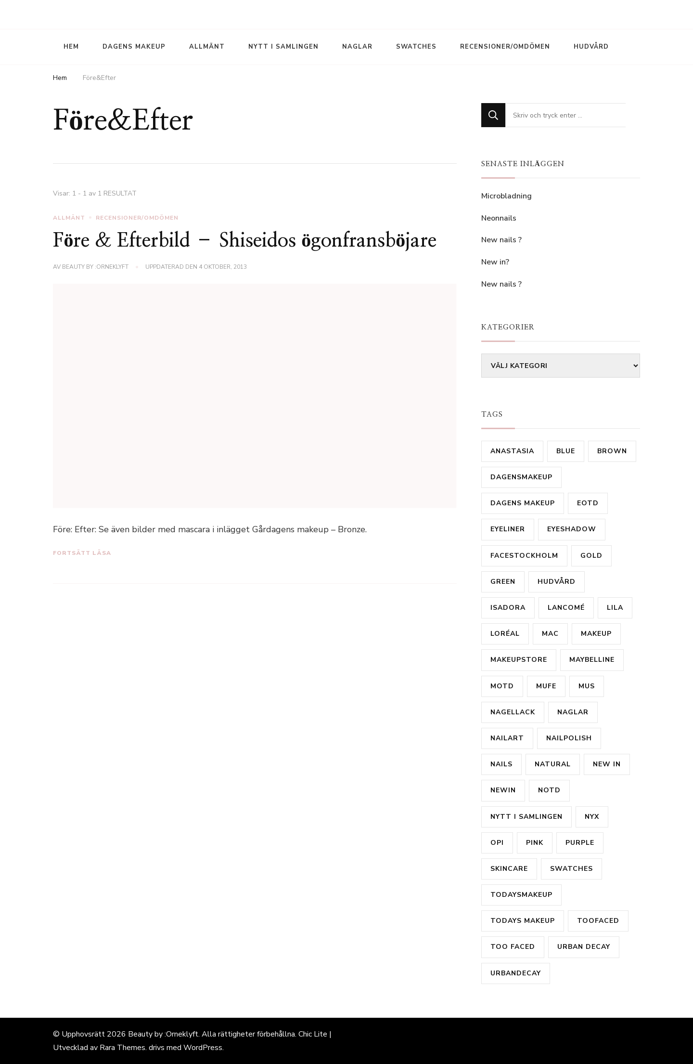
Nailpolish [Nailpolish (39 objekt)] (569, 738)
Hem (71, 46)
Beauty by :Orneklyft (95, 267)
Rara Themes (122, 1047)
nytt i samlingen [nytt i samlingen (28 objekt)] (526, 816)
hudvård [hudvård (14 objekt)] (557, 581)
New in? (495, 262)
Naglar (357, 46)
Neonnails (498, 218)
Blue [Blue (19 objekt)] (565, 451)
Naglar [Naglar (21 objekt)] (573, 712)
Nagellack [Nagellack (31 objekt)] (512, 712)
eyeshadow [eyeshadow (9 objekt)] (571, 529)
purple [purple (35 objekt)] (579, 842)
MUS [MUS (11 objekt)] (586, 686)
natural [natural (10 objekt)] (553, 764)
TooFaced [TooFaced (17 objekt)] (598, 920)
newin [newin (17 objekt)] (503, 790)
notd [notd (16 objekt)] (549, 790)
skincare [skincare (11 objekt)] (509, 868)
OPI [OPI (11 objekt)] (497, 842)
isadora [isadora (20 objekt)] (508, 607)
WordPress (202, 1047)
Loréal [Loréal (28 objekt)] (505, 633)
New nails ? (501, 240)
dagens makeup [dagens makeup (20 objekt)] (522, 503)
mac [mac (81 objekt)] (550, 633)
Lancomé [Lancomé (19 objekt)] (566, 607)
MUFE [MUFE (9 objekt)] (546, 686)
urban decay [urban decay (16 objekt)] (583, 946)
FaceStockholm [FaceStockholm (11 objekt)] (524, 555)
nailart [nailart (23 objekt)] (507, 738)
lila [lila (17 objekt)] (615, 607)
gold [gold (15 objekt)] (591, 555)
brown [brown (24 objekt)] (612, 451)
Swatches (416, 46)
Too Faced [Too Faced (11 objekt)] (512, 946)
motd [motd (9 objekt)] (502, 686)
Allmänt (207, 46)
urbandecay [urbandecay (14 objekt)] (515, 973)
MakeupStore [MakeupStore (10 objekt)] (518, 659)
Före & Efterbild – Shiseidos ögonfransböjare (244, 240)
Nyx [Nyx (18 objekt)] (592, 816)
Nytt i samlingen (283, 46)
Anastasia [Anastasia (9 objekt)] (512, 451)
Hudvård (591, 46)
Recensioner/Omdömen (505, 46)
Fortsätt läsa (82, 553)
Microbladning (507, 196)
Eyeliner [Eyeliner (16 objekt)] (507, 529)
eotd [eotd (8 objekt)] (588, 503)
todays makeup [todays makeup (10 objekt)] (522, 920)
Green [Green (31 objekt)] (502, 581)
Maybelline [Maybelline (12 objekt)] (592, 659)
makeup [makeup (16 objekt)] (596, 633)
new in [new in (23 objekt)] (607, 764)
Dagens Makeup (134, 46)
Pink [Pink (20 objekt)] (534, 842)
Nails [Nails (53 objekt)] (501, 764)
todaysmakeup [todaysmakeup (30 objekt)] (521, 894)
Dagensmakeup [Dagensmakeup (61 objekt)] (521, 477)
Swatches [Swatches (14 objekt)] (571, 868)
